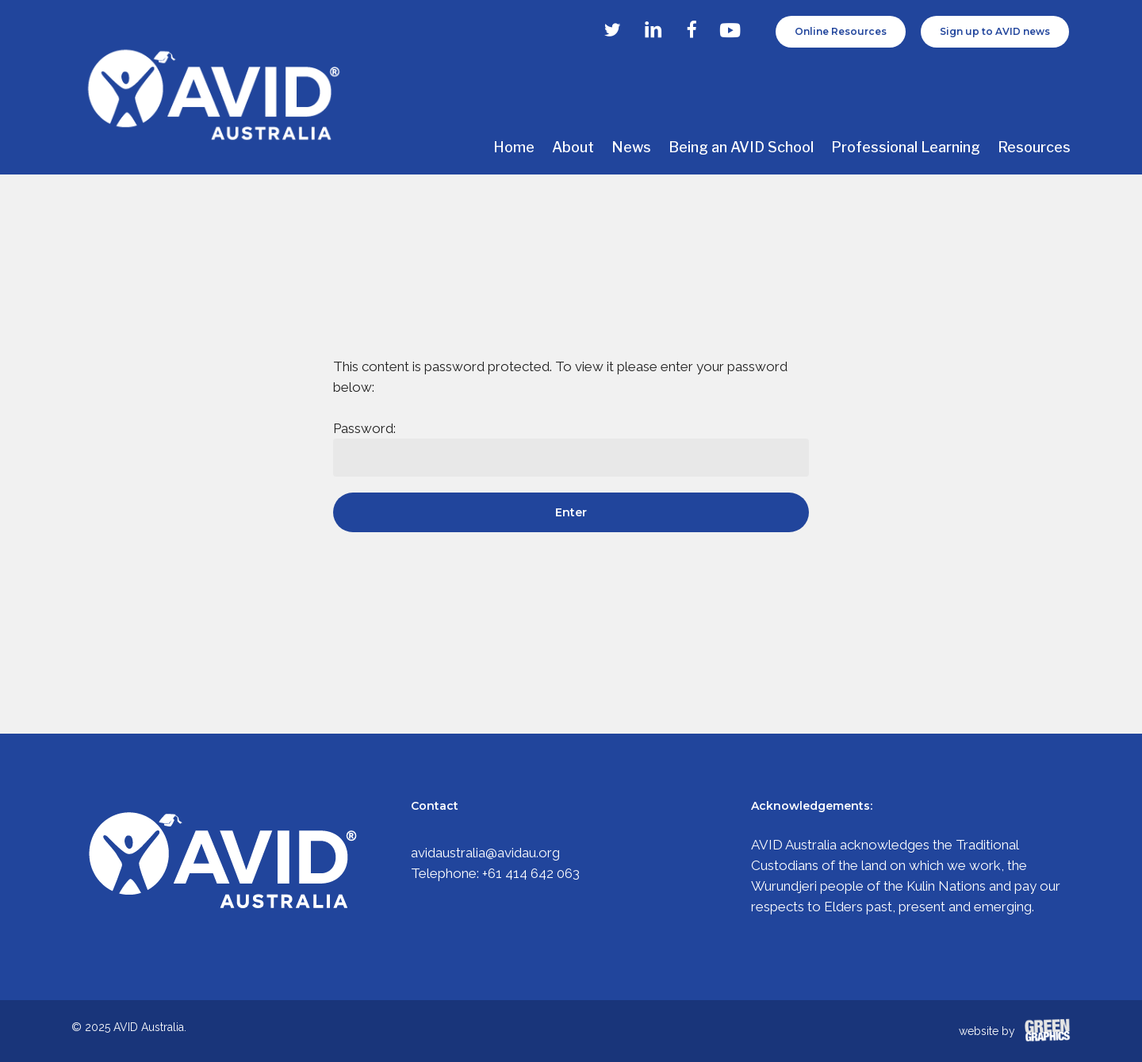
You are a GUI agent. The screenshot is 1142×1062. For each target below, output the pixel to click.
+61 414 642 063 (531, 873)
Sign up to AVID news (995, 31)
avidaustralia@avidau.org (485, 853)
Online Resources (841, 31)
